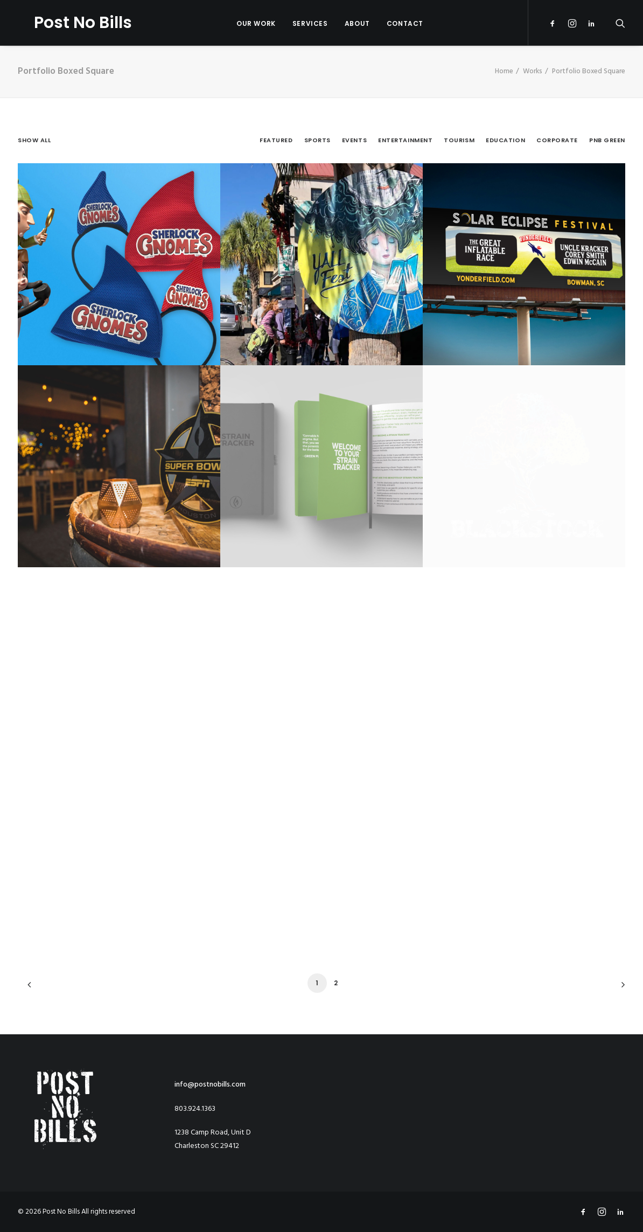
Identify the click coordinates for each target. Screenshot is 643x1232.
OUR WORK (248, 23)
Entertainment (405, 140)
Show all (34, 140)
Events (354, 140)
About (349, 23)
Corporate (557, 140)
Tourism (459, 140)
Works (532, 71)
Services (302, 23)
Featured (276, 140)
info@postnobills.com (210, 1084)
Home (504, 71)
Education (505, 140)
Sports (317, 140)
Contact (397, 23)
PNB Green (607, 140)
